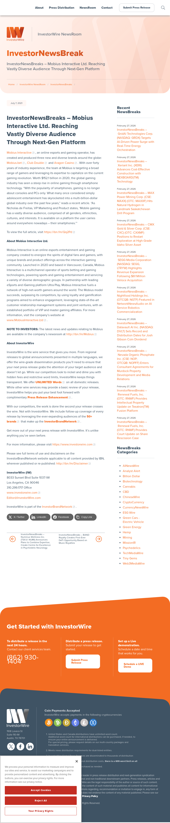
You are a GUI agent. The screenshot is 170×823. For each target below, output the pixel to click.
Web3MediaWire (134, 563)
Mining (127, 537)
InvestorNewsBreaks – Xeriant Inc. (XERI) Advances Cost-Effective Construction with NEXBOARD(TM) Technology (133, 171)
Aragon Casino (64, 163)
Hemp (127, 532)
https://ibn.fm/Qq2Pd (58, 232)
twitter (11, 746)
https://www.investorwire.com (72, 444)
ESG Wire (129, 513)
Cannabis (129, 487)
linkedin (30, 746)
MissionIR (129, 543)
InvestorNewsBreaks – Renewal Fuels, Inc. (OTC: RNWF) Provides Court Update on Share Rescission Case (132, 430)
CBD (126, 492)
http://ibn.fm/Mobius (80, 334)
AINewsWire (131, 466)
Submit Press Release (136, 7)
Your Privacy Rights (40, 811)
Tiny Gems (130, 558)
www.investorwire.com (22, 493)
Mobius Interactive (19, 153)
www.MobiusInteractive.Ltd (25, 320)
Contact (107, 8)
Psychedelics (131, 548)
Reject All (41, 800)
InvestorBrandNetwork (57, 507)
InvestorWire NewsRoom (32, 84)
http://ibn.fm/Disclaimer (72, 463)
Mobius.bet (14, 163)
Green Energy (132, 527)
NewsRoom (88, 8)
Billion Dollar (131, 476)
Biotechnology (132, 481)
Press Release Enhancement (48, 397)
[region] (41, 789)
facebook (20, 746)
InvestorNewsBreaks (61, 84)
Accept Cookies (41, 790)
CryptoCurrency (133, 502)
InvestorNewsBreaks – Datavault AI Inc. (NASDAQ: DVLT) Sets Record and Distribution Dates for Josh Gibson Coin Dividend (135, 331)
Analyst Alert (131, 471)
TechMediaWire (133, 553)
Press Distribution (61, 8)
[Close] (76, 761)
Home (11, 84)
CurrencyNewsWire (136, 507)
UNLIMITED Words (48, 382)
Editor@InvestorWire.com (24, 498)
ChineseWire (131, 497)
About (39, 8)
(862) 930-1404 (23, 660)
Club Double (35, 163)
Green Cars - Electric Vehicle (133, 520)
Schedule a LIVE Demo (134, 665)
